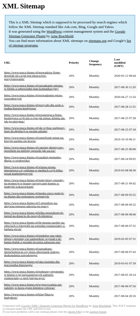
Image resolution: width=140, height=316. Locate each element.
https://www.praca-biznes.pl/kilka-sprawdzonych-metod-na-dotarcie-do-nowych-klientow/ (34, 214)
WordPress (54, 31)
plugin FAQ (74, 311)
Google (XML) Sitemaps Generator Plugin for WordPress (54, 305)
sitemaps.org (97, 41)
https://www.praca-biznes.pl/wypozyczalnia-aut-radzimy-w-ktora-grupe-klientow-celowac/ (33, 286)
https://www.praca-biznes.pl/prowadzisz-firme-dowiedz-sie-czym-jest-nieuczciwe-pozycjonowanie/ (32, 75)
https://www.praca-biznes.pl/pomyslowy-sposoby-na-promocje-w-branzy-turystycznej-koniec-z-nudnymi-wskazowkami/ (34, 183)
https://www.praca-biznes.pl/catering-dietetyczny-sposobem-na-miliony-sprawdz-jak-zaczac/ (34, 149)
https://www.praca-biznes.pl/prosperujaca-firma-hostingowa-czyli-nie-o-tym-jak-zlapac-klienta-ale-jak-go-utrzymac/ (34, 118)
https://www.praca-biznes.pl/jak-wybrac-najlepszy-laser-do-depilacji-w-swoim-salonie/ (34, 129)
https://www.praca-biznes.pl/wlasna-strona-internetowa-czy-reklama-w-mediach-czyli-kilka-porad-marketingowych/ (33, 170)
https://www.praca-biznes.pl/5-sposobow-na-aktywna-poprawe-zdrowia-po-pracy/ (31, 204)
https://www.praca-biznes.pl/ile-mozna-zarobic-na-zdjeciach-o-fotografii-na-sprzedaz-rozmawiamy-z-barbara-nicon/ (34, 226)
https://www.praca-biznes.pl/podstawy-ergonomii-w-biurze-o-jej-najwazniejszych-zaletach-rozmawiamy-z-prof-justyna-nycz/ (34, 275)
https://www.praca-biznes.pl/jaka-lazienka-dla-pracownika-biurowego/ (32, 263)
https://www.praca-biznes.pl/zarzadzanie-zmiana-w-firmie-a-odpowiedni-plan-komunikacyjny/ (33, 87)
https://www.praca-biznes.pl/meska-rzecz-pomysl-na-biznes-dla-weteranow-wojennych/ (34, 194)
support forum (98, 311)
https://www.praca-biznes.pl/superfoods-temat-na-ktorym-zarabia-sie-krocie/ (34, 139)
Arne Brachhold (62, 36)
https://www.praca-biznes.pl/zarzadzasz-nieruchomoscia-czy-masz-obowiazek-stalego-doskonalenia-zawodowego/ (32, 252)
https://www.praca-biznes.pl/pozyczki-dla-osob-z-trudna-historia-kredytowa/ (34, 106)
